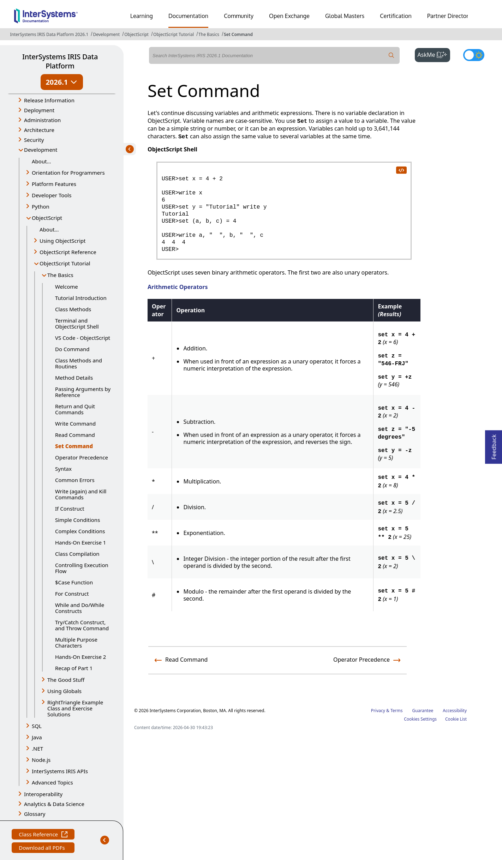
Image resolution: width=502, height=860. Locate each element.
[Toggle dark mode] (473, 55)
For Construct (72, 593)
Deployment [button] (39, 110)
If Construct (69, 508)
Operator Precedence (81, 457)
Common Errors (75, 479)
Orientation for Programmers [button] (68, 172)
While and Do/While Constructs (79, 607)
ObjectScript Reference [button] (68, 251)
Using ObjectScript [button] (62, 240)
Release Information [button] (49, 100)
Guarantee (423, 711)
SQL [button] (37, 725)
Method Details (74, 377)
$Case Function (74, 582)
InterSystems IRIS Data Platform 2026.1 (49, 34)
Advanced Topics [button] (52, 782)
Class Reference (43, 835)
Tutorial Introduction (81, 297)
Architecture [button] (39, 129)
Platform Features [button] (54, 183)
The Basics (208, 34)
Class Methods (73, 309)
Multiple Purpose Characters (76, 642)
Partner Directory (449, 15)
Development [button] (41, 149)
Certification (396, 15)
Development (106, 34)
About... (41, 161)
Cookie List (456, 719)
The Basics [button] (60, 274)
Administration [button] (42, 120)
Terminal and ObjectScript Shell (77, 323)
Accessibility (455, 711)
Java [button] (37, 737)
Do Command (72, 349)
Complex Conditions (80, 531)
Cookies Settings (420, 719)
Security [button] (34, 139)
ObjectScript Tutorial (173, 34)
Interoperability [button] (43, 794)
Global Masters (344, 15)
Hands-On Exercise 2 (80, 656)
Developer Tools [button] (51, 195)
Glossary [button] (35, 813)
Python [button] (40, 206)
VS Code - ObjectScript (82, 337)
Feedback (494, 444)
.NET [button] (37, 748)
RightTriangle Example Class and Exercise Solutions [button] (75, 708)
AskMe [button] (434, 54)
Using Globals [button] (64, 690)
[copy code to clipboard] (401, 169)
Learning (141, 15)
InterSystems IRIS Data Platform (60, 61)
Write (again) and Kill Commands (80, 494)
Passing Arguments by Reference (82, 391)
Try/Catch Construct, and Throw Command (82, 625)
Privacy (378, 711)
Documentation (188, 15)
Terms (396, 711)
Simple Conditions (77, 519)
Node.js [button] (41, 759)
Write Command (75, 423)
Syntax (63, 468)
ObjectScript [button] (47, 217)
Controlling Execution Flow (81, 568)
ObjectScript (136, 34)
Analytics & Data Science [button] (54, 803)
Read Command (75, 434)
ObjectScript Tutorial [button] (65, 263)
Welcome (66, 286)
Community (238, 15)
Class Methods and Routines (78, 363)
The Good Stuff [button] (65, 679)
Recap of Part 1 (73, 668)
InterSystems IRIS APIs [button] (60, 771)
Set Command (238, 34)
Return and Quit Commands (75, 409)
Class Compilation (77, 553)
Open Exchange (289, 15)
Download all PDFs (42, 848)
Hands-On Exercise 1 (80, 542)
